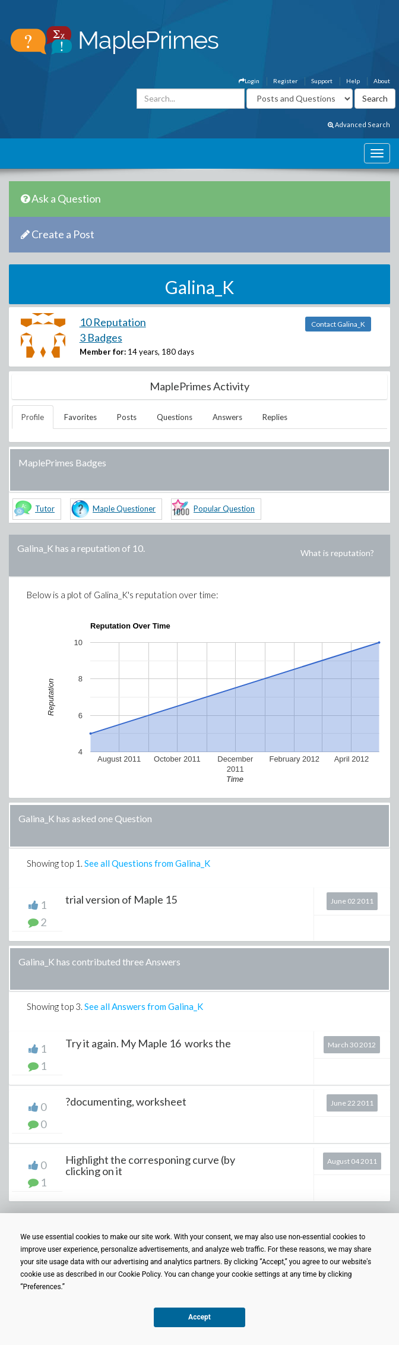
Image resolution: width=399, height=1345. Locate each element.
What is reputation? (337, 553)
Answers (227, 417)
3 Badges (101, 337)
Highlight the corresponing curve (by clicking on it (150, 1165)
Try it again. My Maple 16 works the (148, 1043)
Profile (32, 417)
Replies (274, 417)
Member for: (103, 351)
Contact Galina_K (338, 324)
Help (353, 80)
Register (285, 80)
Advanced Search (359, 124)
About (381, 80)
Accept (199, 1317)
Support (321, 80)
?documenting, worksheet (125, 1101)
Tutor (45, 508)
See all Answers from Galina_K (143, 1006)
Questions (174, 417)
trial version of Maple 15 (121, 899)
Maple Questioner (124, 508)
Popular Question (224, 508)
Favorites (80, 417)
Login (249, 80)
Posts (127, 417)
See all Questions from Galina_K (147, 863)
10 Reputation (113, 322)
